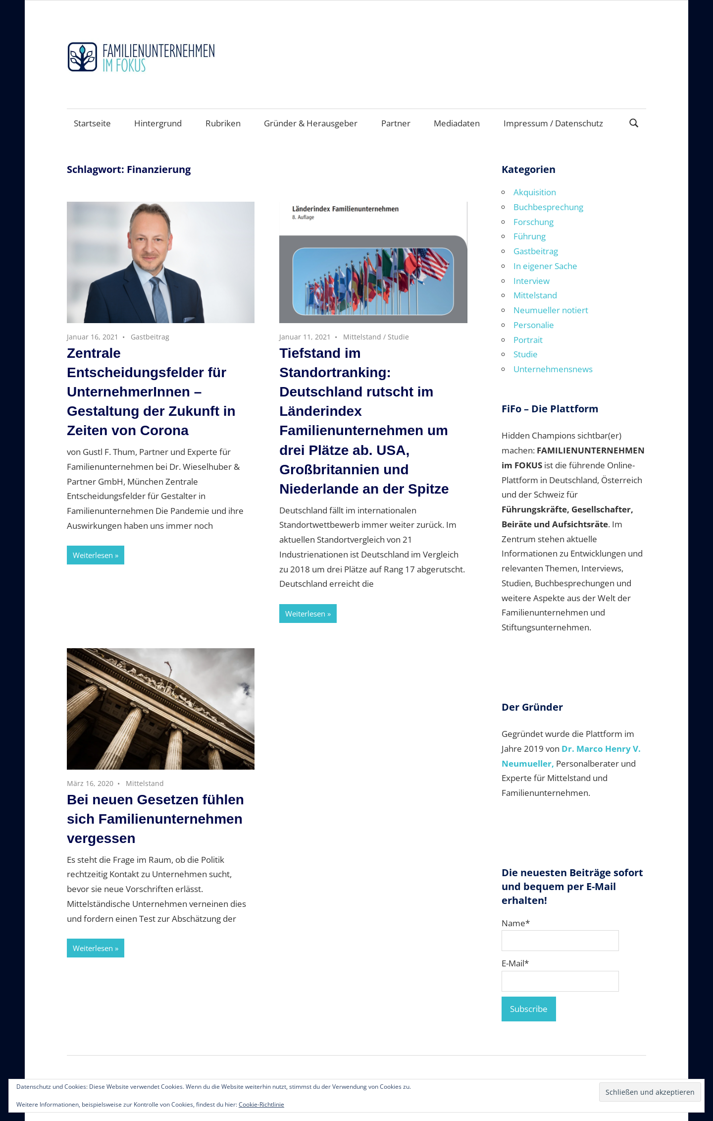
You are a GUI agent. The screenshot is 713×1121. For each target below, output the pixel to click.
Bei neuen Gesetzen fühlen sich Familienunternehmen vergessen (155, 819)
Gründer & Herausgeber (310, 123)
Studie (398, 336)
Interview (531, 280)
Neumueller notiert (550, 310)
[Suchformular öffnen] (634, 122)
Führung (529, 236)
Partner (395, 123)
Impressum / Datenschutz (553, 123)
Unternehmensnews (553, 369)
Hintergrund (158, 123)
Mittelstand (362, 336)
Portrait (528, 339)
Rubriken (223, 123)
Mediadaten (457, 123)
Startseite (92, 123)
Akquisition (534, 192)
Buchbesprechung (548, 207)
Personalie (533, 325)
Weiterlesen (93, 555)
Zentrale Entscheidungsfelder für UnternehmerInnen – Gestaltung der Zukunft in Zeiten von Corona (151, 392)
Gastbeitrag (150, 336)
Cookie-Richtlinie (261, 1104)
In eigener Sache (545, 266)
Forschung (533, 221)
